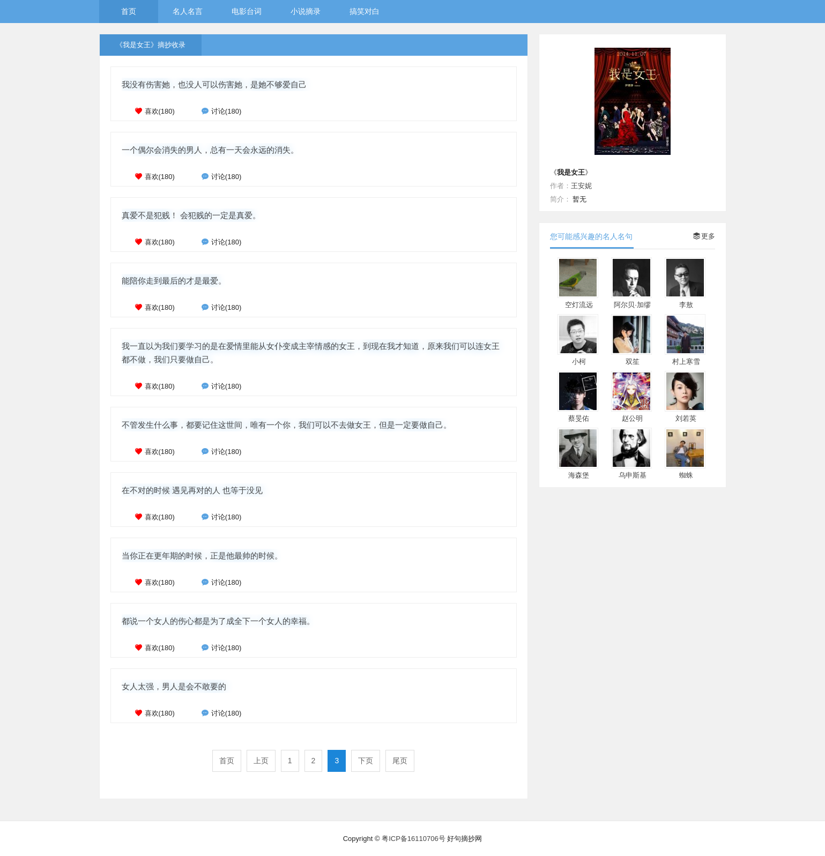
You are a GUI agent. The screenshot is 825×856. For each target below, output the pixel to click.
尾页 (399, 760)
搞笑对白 (365, 11)
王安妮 (581, 186)
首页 (128, 11)
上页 (261, 760)
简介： (560, 199)
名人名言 (188, 11)
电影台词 (247, 11)
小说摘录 (306, 11)
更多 (704, 236)
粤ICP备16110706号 (413, 839)
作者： (560, 186)
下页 (365, 760)
